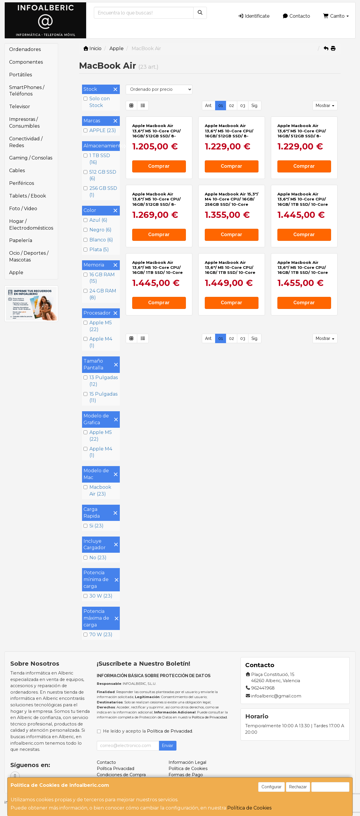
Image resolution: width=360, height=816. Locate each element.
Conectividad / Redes (25, 142)
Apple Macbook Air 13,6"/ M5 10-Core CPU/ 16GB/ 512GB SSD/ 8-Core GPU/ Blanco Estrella (301, 135)
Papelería (20, 240)
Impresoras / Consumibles (24, 122)
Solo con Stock (97, 102)
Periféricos (21, 183)
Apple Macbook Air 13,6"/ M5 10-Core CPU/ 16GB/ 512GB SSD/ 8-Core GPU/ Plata (156, 202)
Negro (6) (98, 230)
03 (242, 105)
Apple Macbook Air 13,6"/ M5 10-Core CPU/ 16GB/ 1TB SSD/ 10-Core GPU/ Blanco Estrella (230, 270)
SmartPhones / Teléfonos (26, 91)
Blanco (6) (98, 240)
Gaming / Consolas (30, 158)
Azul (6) (95, 220)
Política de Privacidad (209, 717)
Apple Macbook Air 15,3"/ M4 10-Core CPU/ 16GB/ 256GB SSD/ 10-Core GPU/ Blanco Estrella (231, 202)
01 (220, 105)
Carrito (336, 16)
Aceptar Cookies (330, 786)
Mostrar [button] (325, 105)
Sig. (254, 105)
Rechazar (298, 786)
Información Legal (187, 762)
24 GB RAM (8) (100, 294)
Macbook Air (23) (97, 490)
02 (231, 105)
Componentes (26, 62)
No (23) (95, 557)
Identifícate (253, 16)
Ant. (208, 105)
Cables (17, 170)
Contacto (296, 16)
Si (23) (94, 526)
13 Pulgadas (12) (101, 381)
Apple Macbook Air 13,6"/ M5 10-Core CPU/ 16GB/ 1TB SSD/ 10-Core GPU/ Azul (302, 270)
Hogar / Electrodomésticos (31, 224)
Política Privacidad (115, 768)
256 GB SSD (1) (100, 191)
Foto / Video (23, 208)
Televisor (19, 106)
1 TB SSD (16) (97, 159)
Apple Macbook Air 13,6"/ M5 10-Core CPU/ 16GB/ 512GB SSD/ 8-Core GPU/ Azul (156, 133)
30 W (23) (98, 596)
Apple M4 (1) (98, 342)
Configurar (271, 786)
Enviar (167, 745)
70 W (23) (98, 634)
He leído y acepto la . (148, 731)
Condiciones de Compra (121, 774)
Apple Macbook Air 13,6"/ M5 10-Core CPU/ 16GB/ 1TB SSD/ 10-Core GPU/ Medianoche (157, 270)
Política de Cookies (249, 808)
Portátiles (20, 75)
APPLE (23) (100, 130)
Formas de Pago (185, 774)
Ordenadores (25, 49)
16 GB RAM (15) (99, 278)
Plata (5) (96, 249)
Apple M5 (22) (98, 326)
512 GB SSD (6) (100, 175)
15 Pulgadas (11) (100, 397)
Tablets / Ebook (27, 196)
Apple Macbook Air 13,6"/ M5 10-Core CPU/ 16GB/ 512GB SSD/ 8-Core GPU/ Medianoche (229, 133)
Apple (16, 272)
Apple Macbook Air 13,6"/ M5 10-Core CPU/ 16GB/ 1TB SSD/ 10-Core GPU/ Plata (302, 202)
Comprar (159, 166)
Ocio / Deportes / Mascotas (28, 256)
